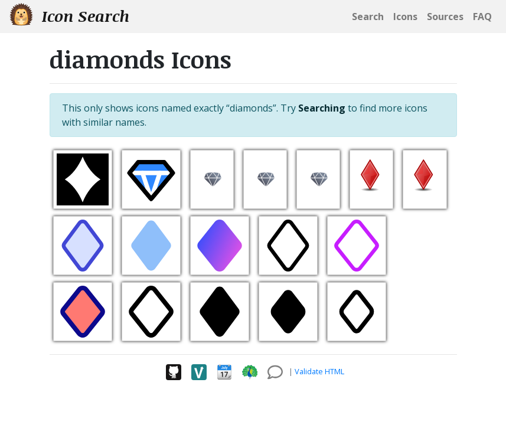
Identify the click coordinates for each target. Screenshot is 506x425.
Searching (321, 108)
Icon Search (69, 16)
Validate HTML (319, 371)
